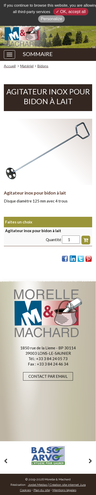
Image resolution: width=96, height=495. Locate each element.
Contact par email (48, 376)
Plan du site (42, 490)
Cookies (25, 490)
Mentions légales (64, 490)
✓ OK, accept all (71, 11)
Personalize (51, 19)
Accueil (10, 66)
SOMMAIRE (38, 54)
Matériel (27, 66)
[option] (48, 455)
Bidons (42, 66)
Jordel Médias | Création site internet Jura (57, 485)
